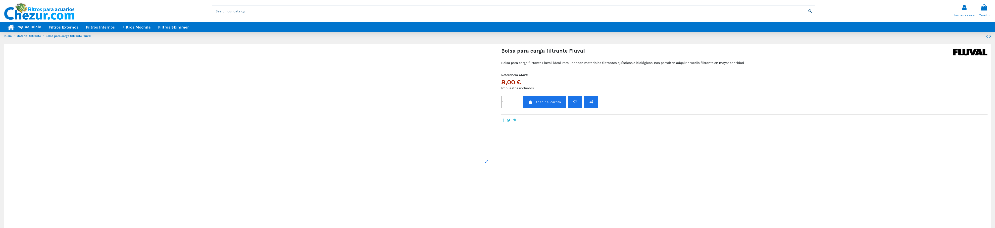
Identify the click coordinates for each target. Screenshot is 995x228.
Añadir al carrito (544, 102)
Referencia (509, 75)
